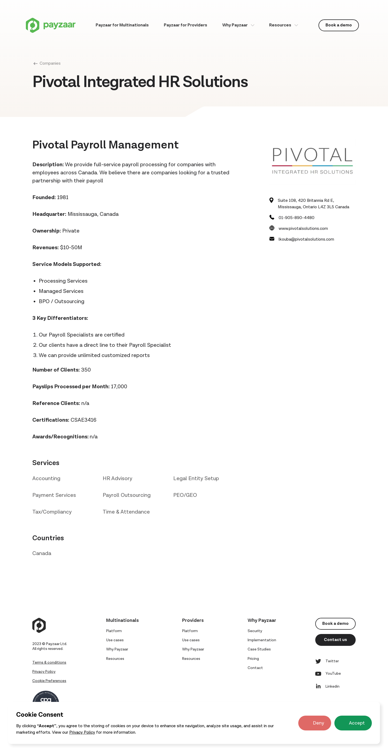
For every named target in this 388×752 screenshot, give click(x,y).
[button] (238, 25)
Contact (255, 668)
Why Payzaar (235, 25)
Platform (114, 631)
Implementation (262, 640)
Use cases (115, 640)
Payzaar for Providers (185, 25)
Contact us (335, 640)
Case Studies (259, 649)
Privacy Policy (82, 732)
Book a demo (338, 25)
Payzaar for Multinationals (122, 25)
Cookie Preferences (49, 680)
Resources (280, 25)
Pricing (253, 658)
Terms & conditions (49, 662)
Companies (50, 63)
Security (255, 631)
